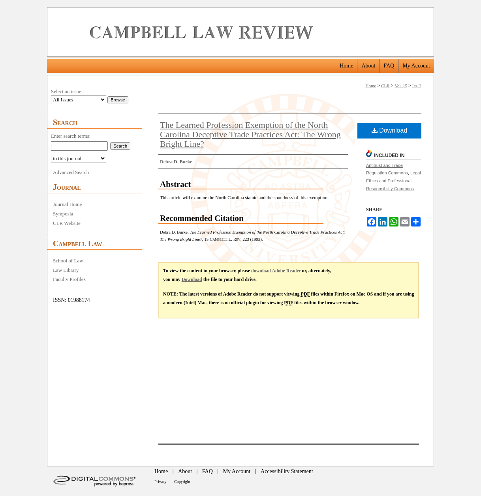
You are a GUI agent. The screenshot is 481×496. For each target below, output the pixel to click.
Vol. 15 (401, 85)
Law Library (66, 270)
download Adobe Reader (276, 270)
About (185, 471)
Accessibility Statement (287, 471)
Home (371, 85)
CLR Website (67, 223)
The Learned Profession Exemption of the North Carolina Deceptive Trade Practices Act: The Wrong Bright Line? (250, 134)
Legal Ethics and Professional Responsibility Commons (393, 180)
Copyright (182, 481)
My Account (237, 471)
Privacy (160, 481)
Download (390, 130)
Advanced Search (71, 172)
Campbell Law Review (259, 31)
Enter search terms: (70, 136)
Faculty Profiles (69, 279)
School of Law (68, 261)
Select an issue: (67, 91)
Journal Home (67, 204)
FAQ (207, 471)
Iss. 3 (416, 85)
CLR (385, 85)
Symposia (63, 214)
